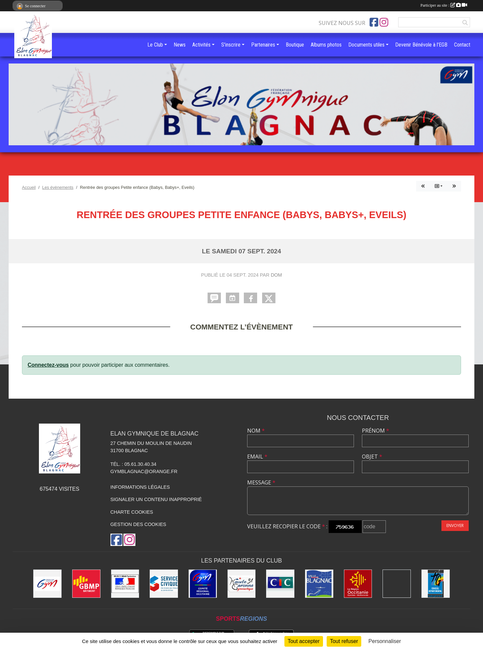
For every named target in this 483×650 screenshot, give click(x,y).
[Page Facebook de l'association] (374, 22)
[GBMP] (86, 584)
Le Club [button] (155, 45)
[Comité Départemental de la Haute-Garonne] (242, 584)
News (180, 45)
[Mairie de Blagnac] (319, 584)
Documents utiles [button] (366, 45)
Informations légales (140, 487)
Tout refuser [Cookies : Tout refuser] (344, 641)
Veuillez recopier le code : (287, 526)
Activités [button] (201, 45)
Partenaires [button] (263, 45)
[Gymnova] (397, 584)
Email (257, 456)
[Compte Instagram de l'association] (384, 22)
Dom (276, 275)
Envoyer (455, 525)
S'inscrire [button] (231, 45)
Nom (256, 430)
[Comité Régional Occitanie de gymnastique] (203, 584)
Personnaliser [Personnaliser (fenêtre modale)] (385, 641)
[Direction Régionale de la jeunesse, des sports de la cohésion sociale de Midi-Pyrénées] (125, 584)
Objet (372, 456)
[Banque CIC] (280, 584)
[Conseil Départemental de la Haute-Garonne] (435, 584)
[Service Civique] (164, 584)
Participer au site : (443, 5)
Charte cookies (131, 512)
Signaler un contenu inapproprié (156, 499)
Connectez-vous (48, 365)
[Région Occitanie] (358, 584)
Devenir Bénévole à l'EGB (421, 45)
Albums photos (326, 45)
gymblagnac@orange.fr (144, 471)
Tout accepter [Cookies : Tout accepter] (304, 641)
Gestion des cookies (138, 524)
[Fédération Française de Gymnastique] (47, 584)
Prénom (375, 430)
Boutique (295, 45)
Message (261, 482)
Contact (462, 45)
